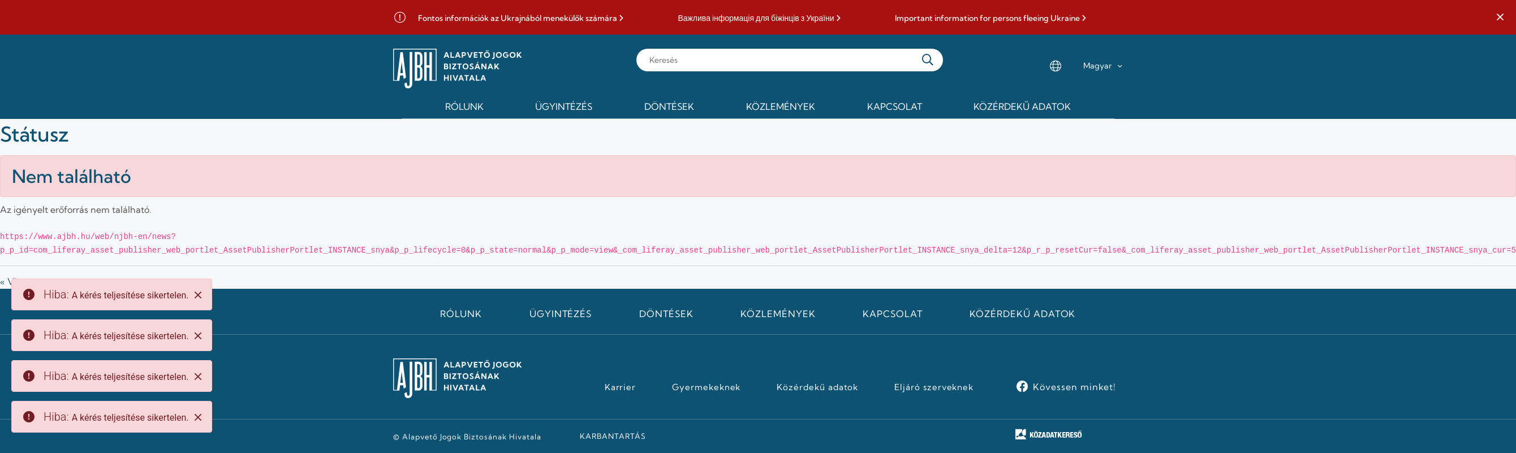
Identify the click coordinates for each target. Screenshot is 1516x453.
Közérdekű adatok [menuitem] (1022, 106)
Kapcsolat (893, 313)
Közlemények (778, 313)
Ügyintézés (560, 313)
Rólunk (461, 313)
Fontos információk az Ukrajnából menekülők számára (517, 18)
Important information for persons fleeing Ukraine (987, 18)
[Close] (198, 295)
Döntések (666, 313)
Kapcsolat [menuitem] (894, 106)
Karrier (620, 387)
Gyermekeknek (706, 387)
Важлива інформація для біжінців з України (756, 18)
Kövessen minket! (1074, 386)
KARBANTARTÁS (613, 436)
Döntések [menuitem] (669, 106)
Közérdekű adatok (1022, 313)
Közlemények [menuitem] (780, 106)
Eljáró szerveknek (934, 387)
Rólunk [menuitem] (464, 106)
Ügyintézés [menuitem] (563, 106)
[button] (1500, 17)
